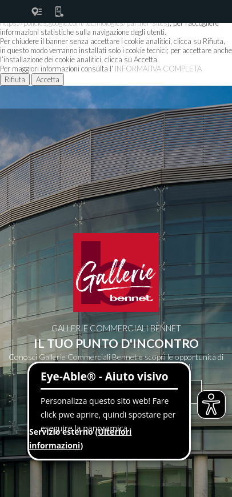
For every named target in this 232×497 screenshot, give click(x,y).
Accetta (47, 79)
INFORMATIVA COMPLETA (158, 68)
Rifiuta (15, 79)
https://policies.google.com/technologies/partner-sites (83, 22)
